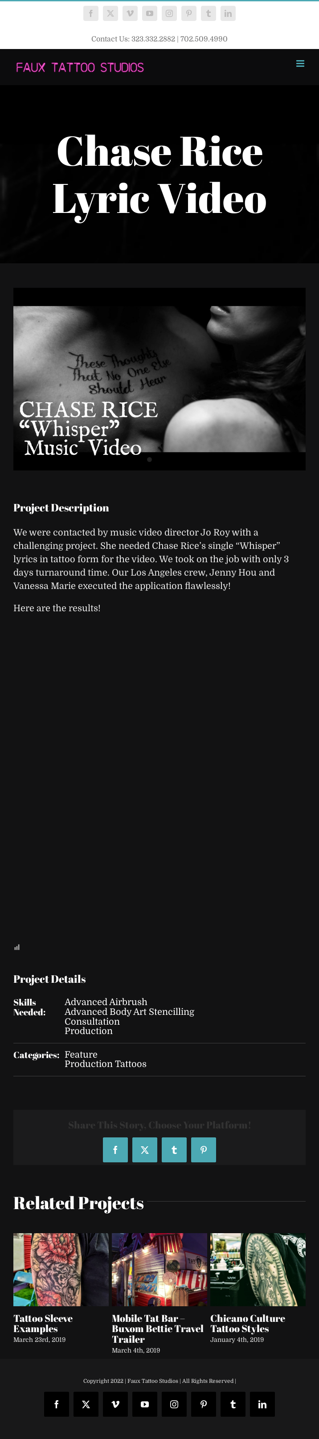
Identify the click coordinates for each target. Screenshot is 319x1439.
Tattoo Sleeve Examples (43, 1323)
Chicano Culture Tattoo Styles (247, 1323)
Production (89, 1031)
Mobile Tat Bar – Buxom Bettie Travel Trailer (158, 1329)
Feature (81, 1055)
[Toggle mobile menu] (301, 63)
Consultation (92, 1022)
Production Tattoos (106, 1064)
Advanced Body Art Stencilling (129, 1012)
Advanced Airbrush (106, 1002)
